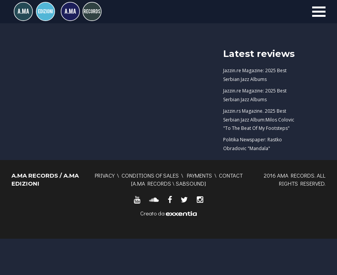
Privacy (105, 175)
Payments (199, 175)
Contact (231, 175)
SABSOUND (190, 183)
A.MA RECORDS (152, 183)
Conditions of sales (150, 175)
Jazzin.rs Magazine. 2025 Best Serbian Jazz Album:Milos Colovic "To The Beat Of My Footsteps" (258, 120)
